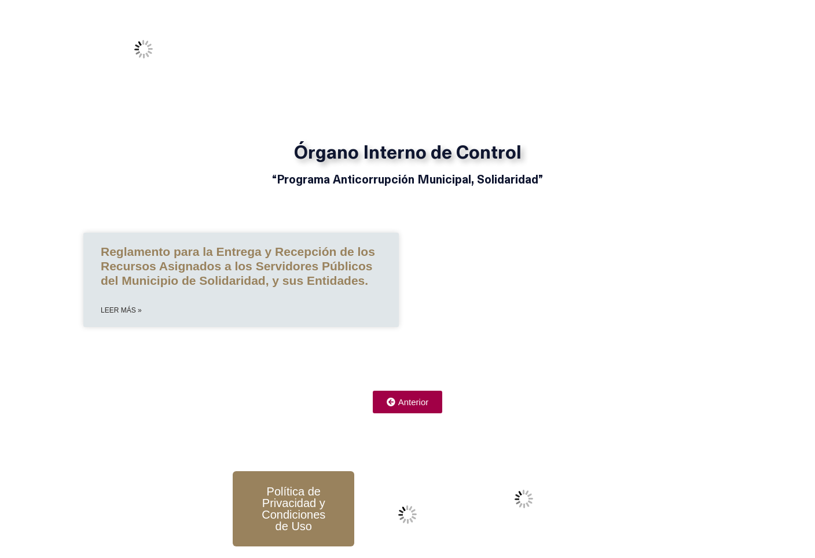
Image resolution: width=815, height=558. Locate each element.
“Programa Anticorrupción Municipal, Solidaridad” (407, 180)
